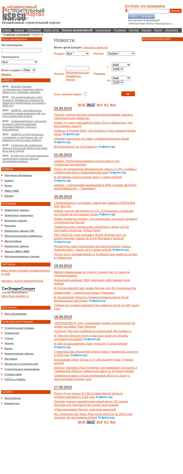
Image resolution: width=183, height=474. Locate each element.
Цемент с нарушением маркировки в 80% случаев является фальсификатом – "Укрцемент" (95, 186)
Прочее (9, 343)
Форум (158, 30)
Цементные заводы (17, 210)
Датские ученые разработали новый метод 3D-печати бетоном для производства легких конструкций (91, 403)
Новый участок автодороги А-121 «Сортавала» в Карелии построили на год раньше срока (93, 212)
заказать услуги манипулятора (22, 280)
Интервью (11, 358)
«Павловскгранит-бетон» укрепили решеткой (85, 409)
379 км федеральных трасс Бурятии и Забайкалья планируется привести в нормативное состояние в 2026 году (24, 101)
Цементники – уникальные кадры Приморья (84, 292)
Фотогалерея (13, 398)
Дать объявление (16, 313)
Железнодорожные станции (22, 256)
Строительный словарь (19, 328)
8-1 (106, 105)
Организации (103, 30)
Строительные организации (22, 369)
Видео (9, 348)
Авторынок (171, 30)
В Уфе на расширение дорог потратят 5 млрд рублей (90, 343)
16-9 (99, 105)
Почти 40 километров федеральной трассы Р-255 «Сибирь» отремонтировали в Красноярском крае (95, 170)
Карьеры (10, 225)
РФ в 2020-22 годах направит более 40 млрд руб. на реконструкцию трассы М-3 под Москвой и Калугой (90, 236)
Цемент (9, 180)
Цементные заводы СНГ (20, 230)
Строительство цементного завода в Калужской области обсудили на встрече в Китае (24, 148)
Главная (6, 30)
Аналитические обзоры (19, 353)
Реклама (146, 30)
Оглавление (12, 333)
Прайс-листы (51, 30)
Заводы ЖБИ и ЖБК (17, 251)
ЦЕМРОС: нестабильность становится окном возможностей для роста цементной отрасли (23, 113)
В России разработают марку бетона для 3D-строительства (95, 288)
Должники (120, 30)
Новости (19, 30)
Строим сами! (13, 374)
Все (113, 105)
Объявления (34, 30)
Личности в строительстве (21, 363)
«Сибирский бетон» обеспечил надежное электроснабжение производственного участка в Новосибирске (24, 125)
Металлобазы (13, 241)
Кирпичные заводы (17, 246)
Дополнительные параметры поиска (77, 76)
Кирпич (9, 195)
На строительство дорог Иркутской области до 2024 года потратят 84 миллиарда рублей (93, 415)
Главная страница (16, 34)
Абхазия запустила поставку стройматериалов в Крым (91, 138)
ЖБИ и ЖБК (12, 190)
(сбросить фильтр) (95, 47)
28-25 (81, 105)
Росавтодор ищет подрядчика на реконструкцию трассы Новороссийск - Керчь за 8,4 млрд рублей (92, 248)
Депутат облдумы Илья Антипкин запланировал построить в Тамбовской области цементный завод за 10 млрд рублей (95, 369)
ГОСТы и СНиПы (15, 379)
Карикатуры (12, 403)
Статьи (9, 338)
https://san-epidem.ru (15, 296)
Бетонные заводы (16, 220)
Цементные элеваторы (19, 215)
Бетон (8, 185)
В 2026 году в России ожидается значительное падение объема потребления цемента (25, 158)
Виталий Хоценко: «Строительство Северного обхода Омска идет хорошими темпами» (22, 89)
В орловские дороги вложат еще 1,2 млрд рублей (88, 177)
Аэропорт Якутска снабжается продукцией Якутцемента (92, 331)
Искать (175, 11)
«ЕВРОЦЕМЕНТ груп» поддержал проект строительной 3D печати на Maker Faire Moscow (94, 324)
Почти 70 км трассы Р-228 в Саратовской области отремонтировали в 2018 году (88, 395)
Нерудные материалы (18, 175)
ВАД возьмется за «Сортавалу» (76, 146)
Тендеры (134, 30)
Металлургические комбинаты (23, 235)
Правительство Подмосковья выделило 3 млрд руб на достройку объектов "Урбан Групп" (91, 228)
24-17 (91, 105)
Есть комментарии (67, 94)
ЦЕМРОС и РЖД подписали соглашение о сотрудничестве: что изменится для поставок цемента (22, 137)
